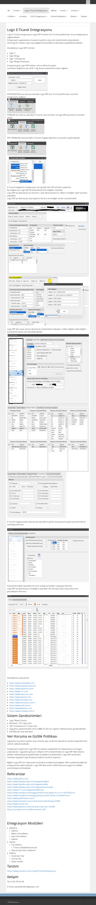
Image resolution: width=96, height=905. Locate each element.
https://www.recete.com (17, 804)
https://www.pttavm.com (20, 697)
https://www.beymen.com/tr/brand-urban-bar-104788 (31, 806)
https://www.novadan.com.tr (22, 711)
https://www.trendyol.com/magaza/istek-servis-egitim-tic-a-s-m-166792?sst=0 (41, 792)
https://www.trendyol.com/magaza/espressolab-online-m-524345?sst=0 (38, 795)
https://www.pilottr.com (17, 778)
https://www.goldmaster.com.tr (21, 798)
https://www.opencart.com (21, 694)
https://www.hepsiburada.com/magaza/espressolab (30, 787)
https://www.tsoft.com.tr (20, 705)
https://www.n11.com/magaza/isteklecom (25, 790)
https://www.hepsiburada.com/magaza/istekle (27, 784)
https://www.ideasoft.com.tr (21, 688)
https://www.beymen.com (20, 708)
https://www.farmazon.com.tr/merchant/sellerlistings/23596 (33, 801)
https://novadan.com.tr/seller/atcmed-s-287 (26, 809)
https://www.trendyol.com (20, 700)
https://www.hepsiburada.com (22, 686)
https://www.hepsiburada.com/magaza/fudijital (28, 781)
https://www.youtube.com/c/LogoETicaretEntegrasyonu (31, 871)
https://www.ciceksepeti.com (22, 683)
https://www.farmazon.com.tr (22, 702)
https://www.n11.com (18, 691)
